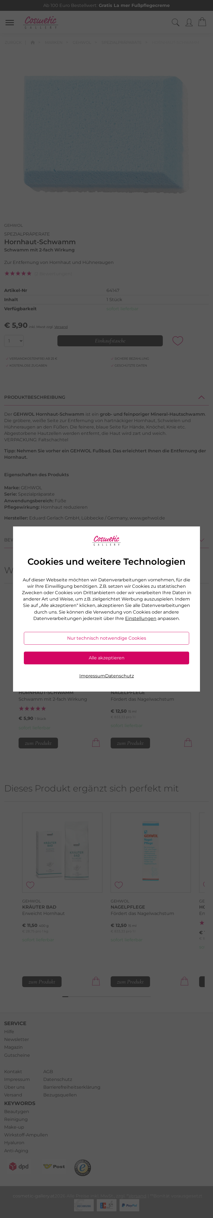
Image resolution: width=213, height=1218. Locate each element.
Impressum (92, 676)
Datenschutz (119, 676)
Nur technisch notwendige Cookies (106, 638)
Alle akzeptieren (107, 657)
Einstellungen (140, 618)
